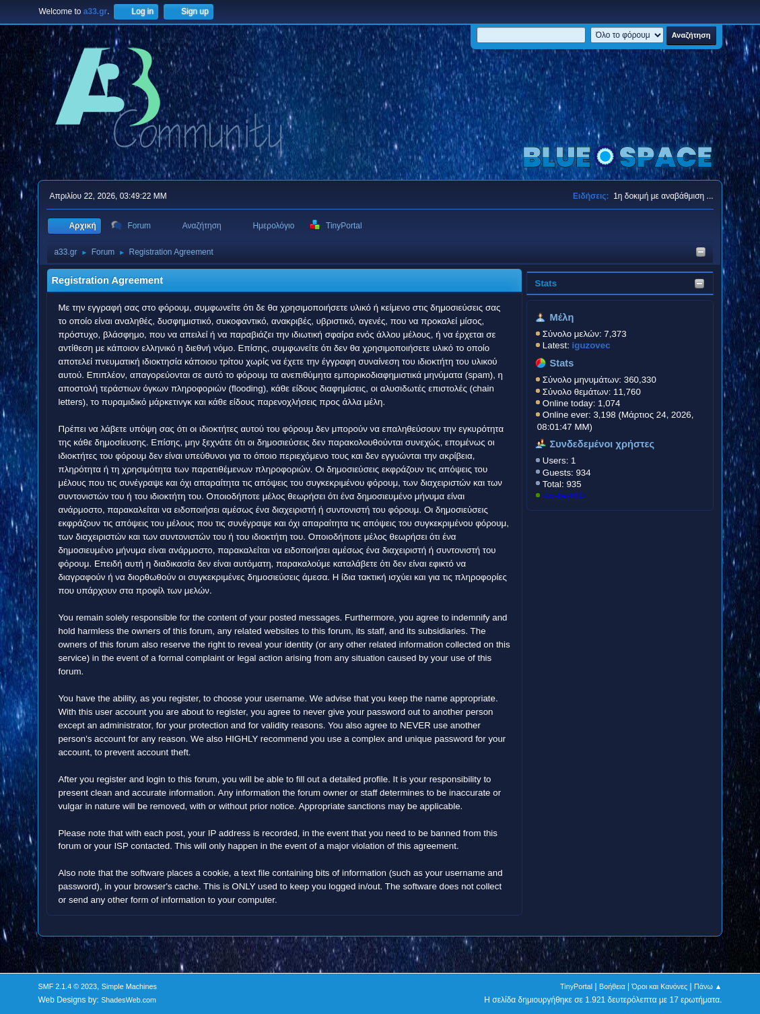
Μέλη (561, 317)
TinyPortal (576, 986)
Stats (546, 283)
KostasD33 (564, 495)
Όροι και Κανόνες (659, 986)
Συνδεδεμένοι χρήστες (601, 444)
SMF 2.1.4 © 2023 (67, 986)
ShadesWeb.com (128, 1000)
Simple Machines (129, 986)
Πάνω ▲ (708, 986)
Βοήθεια (612, 986)
